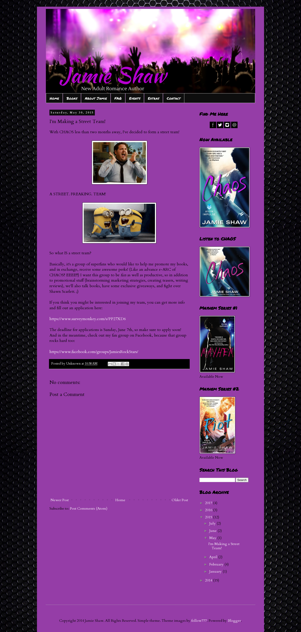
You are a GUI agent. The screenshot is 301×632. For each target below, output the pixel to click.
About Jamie (96, 98)
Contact (174, 98)
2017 (209, 503)
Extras (153, 98)
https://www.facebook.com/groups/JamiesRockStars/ (93, 351)
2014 (209, 580)
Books (72, 98)
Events (134, 98)
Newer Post (60, 500)
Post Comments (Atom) (88, 508)
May (213, 537)
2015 (209, 517)
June (213, 530)
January (216, 571)
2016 (209, 510)
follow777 (199, 620)
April (213, 557)
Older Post (180, 500)
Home (54, 98)
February (216, 564)
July (213, 523)
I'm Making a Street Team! (224, 546)
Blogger (234, 620)
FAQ (118, 98)
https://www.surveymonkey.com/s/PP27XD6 (87, 318)
